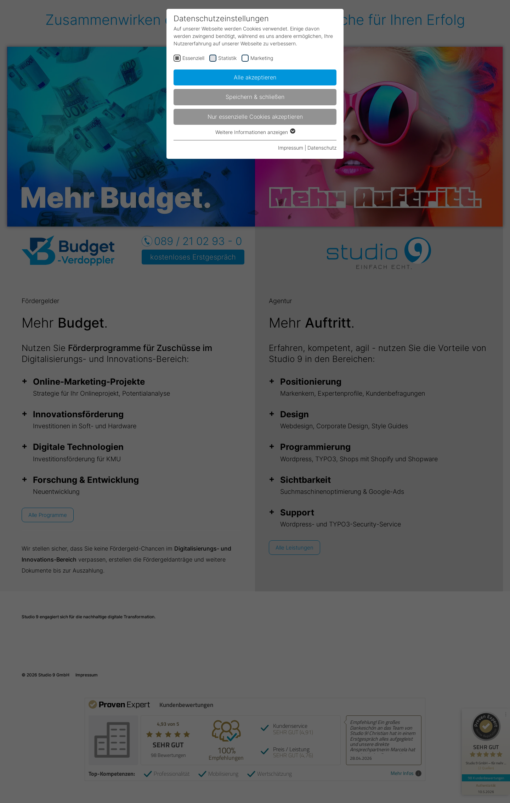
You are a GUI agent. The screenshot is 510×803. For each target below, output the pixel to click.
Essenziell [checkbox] (193, 58)
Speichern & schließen (255, 96)
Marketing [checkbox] (261, 58)
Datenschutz (321, 148)
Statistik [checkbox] (227, 58)
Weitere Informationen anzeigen (255, 132)
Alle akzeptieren (255, 77)
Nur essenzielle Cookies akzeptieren (255, 116)
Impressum (290, 148)
